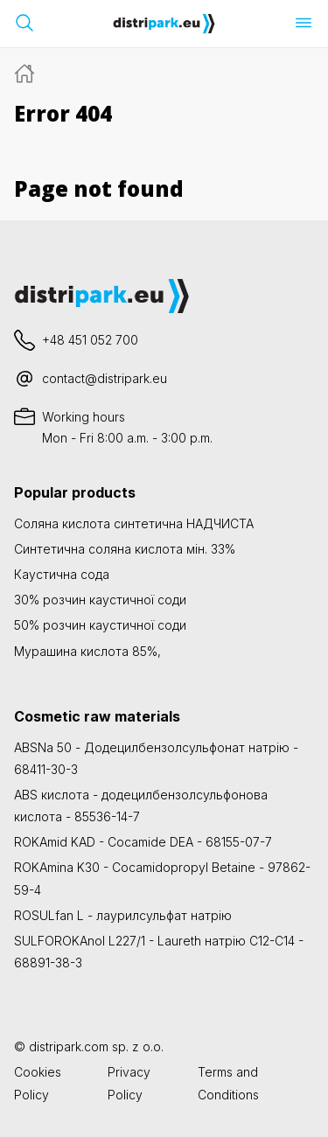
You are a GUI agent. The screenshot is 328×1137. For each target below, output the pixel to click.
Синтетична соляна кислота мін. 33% (124, 548)
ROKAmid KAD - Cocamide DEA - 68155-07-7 (143, 841)
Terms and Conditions (228, 1082)
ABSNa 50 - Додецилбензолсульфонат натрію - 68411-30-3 (156, 758)
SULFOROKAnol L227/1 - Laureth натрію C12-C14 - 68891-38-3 (159, 951)
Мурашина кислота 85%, (87, 651)
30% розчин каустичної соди (100, 599)
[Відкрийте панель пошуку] (24, 22)
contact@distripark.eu (104, 378)
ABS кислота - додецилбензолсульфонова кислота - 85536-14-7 (141, 805)
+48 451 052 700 (90, 339)
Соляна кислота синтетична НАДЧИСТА (134, 523)
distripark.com (68, 1046)
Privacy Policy (129, 1082)
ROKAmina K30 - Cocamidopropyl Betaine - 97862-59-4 (162, 878)
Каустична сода (61, 574)
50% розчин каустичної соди (100, 624)
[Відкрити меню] (303, 22)
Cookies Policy (37, 1082)
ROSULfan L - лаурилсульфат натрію (123, 915)
